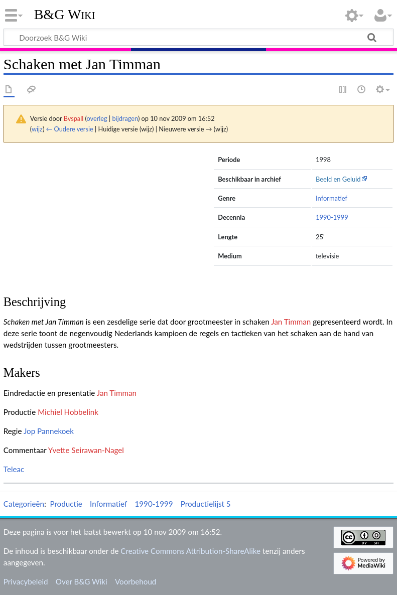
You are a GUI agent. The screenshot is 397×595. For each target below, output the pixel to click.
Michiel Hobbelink (68, 411)
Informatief (331, 198)
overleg (97, 118)
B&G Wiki (64, 15)
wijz (37, 129)
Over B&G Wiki (81, 581)
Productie (66, 503)
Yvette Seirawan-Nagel (86, 450)
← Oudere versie (69, 129)
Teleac (14, 469)
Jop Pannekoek (49, 430)
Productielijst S (205, 503)
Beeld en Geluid (338, 179)
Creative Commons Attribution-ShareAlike (190, 550)
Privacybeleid (26, 581)
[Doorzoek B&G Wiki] (198, 37)
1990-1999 (332, 217)
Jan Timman (291, 321)
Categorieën (24, 503)
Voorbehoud (135, 581)
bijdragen (125, 118)
